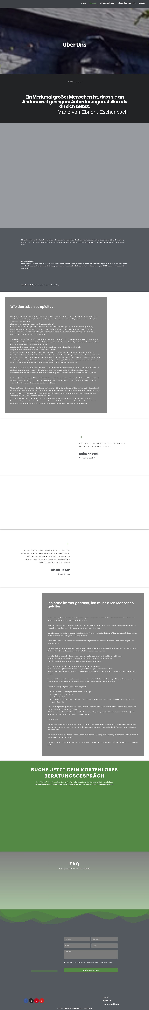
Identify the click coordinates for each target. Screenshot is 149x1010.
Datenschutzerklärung (111, 1004)
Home (83, 3)
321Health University (107, 3)
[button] (74, 287)
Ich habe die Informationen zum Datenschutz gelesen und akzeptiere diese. (89, 962)
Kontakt (142, 3)
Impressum (107, 1001)
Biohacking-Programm (127, 3)
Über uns (93, 3)
